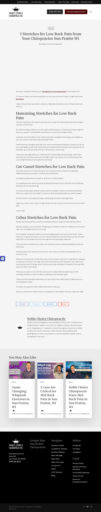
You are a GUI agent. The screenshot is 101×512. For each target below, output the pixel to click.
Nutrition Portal (57, 445)
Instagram (77, 452)
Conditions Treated (59, 449)
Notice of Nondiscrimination (80, 480)
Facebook (77, 445)
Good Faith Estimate (81, 473)
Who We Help (56, 455)
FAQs (53, 469)
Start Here (55, 459)
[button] (91, 12)
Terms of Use (78, 476)
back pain (20, 99)
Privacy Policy (78, 463)
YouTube (76, 449)
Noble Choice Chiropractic (51, 44)
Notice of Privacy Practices (79, 468)
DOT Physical (56, 472)
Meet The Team (57, 462)
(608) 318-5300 (15, 461)
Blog (51, 28)
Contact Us (55, 466)
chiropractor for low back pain (54, 92)
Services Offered (58, 452)
